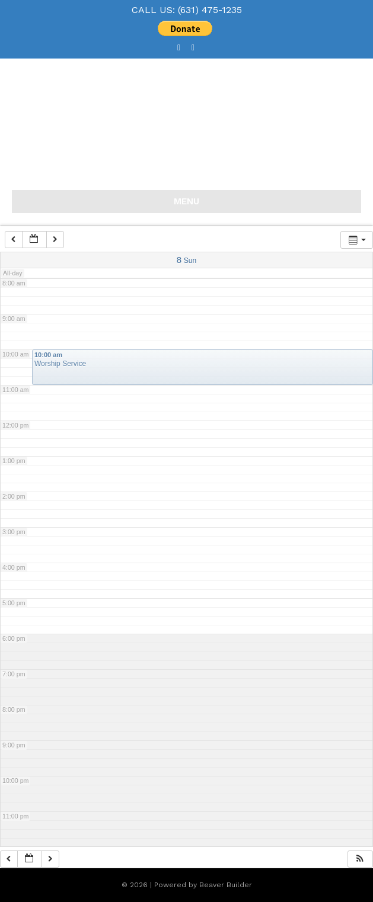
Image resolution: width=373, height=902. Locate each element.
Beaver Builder (225, 885)
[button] (360, 859)
